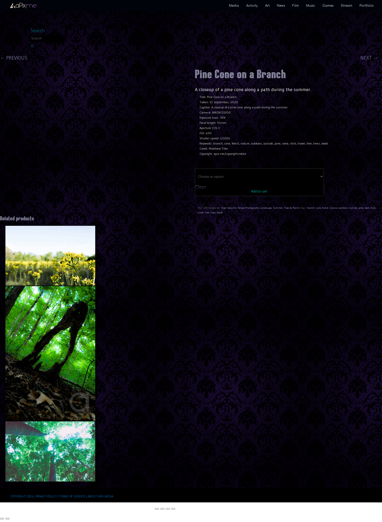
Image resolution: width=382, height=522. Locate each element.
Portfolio (367, 5)
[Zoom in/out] (157, 509)
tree (207, 212)
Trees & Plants (292, 208)
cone (318, 208)
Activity (252, 5)
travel (200, 212)
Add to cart (259, 191)
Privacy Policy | (47, 496)
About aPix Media (100, 496)
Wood (220, 212)
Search (37, 31)
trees (213, 212)
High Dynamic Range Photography (240, 208)
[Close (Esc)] (173, 509)
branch (311, 208)
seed (367, 208)
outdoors (343, 208)
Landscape (266, 208)
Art (267, 5)
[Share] (168, 509)
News (281, 5)
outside (353, 208)
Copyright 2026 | (22, 496)
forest (325, 208)
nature (333, 208)
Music (310, 5)
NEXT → (369, 58)
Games (327, 5)
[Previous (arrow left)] (2, 518)
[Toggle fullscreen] (162, 509)
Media (234, 5)
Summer (278, 208)
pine (361, 208)
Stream (346, 5)
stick (373, 208)
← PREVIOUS (13, 58)
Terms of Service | (73, 496)
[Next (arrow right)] (7, 518)
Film (295, 5)
